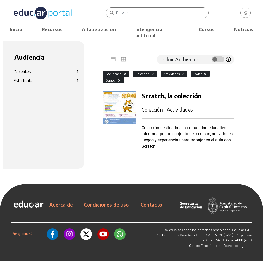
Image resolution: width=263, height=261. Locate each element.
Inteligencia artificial (148, 32)
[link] (245, 13)
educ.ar (175, 230)
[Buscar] (162, 13)
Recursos (52, 29)
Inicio (16, 29)
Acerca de (61, 205)
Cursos (206, 29)
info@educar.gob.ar (236, 245)
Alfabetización (99, 29)
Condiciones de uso (106, 205)
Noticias (243, 29)
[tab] (113, 59)
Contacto (151, 205)
